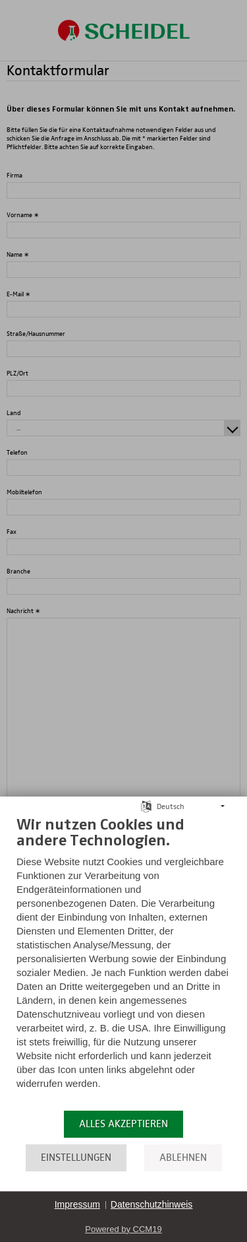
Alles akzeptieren (123, 1124)
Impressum (77, 1204)
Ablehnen (183, 1157)
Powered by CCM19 (123, 1229)
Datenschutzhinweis (152, 1204)
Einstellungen (76, 1157)
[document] (123, 961)
